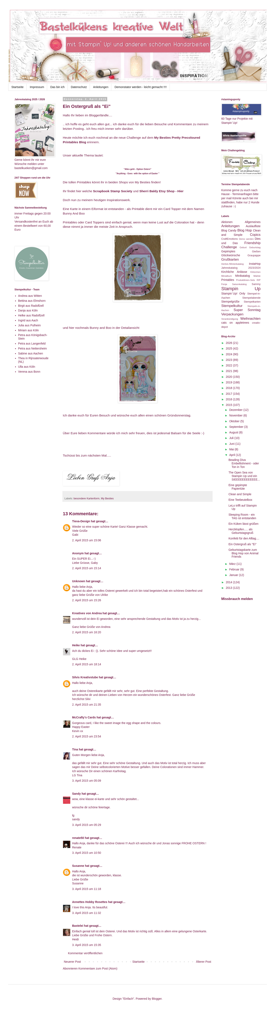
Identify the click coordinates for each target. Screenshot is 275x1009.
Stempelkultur (232, 306)
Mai (232, 449)
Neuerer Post (72, 961)
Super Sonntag (247, 310)
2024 (229, 354)
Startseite (17, 87)
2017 (229, 393)
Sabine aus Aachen (30, 353)
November (236, 415)
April (232, 455)
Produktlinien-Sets (245, 280)
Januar (234, 575)
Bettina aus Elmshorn (32, 300)
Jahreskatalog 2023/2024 (241, 267)
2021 (229, 371)
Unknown (78, 581)
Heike (76, 645)
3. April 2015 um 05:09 (86, 780)
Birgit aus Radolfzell (31, 305)
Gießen (256, 251)
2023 (229, 359)
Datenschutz (79, 87)
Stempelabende (251, 297)
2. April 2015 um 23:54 (86, 736)
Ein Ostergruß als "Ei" (242, 544)
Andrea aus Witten (30, 295)
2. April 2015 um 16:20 (86, 632)
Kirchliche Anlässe (234, 271)
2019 (229, 382)
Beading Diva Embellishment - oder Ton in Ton (244, 463)
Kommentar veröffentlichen (85, 953)
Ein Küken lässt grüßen (243, 523)
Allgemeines (253, 222)
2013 (229, 587)
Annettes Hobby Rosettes (89, 902)
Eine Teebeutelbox (240, 499)
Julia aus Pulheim (29, 325)
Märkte (257, 276)
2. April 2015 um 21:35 (86, 704)
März (232, 563)
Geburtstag (255, 247)
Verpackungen (232, 314)
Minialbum (226, 276)
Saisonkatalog (239, 284)
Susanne (78, 865)
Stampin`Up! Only (233, 293)
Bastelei (77, 925)
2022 (229, 365)
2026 (229, 343)
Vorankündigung (229, 319)
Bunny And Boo (74, 213)
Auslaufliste (253, 226)
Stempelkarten (252, 301)
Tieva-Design (81, 521)
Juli (231, 438)
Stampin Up (241, 288)
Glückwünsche (230, 255)
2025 (229, 348)
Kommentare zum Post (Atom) (98, 968)
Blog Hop (244, 230)
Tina (75, 749)
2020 (229, 376)
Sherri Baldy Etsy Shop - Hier (161, 191)
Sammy (256, 284)
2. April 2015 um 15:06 (86, 540)
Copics (255, 235)
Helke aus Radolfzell (31, 315)
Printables (227, 279)
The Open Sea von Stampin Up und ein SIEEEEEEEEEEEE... (244, 476)
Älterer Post (203, 961)
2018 (229, 388)
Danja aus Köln (28, 310)
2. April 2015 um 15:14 (86, 568)
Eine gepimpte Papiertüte (238, 486)
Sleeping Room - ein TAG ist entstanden (242, 516)
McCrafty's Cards (84, 717)
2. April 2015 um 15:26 (86, 600)
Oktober (234, 421)
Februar (234, 569)
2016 (229, 399)
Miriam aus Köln (28, 330)
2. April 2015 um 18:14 (86, 664)
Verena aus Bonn (29, 371)
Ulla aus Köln (26, 366)
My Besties (107, 498)
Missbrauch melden (237, 599)
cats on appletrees (235, 322)
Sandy (76, 793)
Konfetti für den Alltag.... (244, 538)
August (234, 432)
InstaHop (255, 263)
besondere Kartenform (86, 498)
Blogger (157, 998)
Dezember (236, 409)
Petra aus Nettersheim (32, 348)
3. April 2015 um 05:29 (86, 825)
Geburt (243, 247)
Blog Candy (228, 230)
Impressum (37, 87)
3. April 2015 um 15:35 (86, 945)
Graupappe (254, 255)
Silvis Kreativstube (85, 677)
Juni (232, 443)
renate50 (78, 838)
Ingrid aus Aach (28, 320)
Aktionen (226, 222)
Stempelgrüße (230, 301)
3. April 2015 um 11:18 (86, 889)
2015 (229, 405)
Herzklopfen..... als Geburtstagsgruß (241, 531)
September (236, 426)
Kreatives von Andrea (87, 613)
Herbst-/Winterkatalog (232, 264)
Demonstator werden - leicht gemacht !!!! (140, 87)
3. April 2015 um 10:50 (86, 852)
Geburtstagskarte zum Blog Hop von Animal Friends (243, 553)
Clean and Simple (240, 494)
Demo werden (246, 239)
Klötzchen (255, 272)
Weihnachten (250, 319)
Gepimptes (228, 251)
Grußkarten (230, 259)
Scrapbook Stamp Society (112, 191)
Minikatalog (242, 275)
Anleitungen (100, 87)
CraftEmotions (229, 238)
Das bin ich (57, 87)
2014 (229, 582)
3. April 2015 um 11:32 (86, 913)
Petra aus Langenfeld (32, 343)
